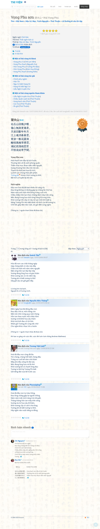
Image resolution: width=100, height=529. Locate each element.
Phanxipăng (36, 445)
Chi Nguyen (19, 524)
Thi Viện (16, 2)
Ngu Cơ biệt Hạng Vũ (22, 114)
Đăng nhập (84, 7)
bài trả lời (18, 74)
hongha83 (66, 141)
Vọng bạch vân (19, 131)
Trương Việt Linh (38, 406)
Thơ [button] (59, 7)
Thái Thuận (35, 126)
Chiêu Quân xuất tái (21, 129)
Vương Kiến (32, 102)
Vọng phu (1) (19, 92)
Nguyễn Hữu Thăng (39, 361)
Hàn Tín (17, 111)
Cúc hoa (17, 134)
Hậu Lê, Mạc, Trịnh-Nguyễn (30, 72)
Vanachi (22, 141)
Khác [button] (76, 7)
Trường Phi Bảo (32, 97)
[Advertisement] (50, 25)
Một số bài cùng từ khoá (24, 89)
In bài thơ (19, 84)
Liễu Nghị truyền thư (22, 119)
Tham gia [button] (67, 7)
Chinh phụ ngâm (20, 109)
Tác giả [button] (52, 7)
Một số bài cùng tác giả (24, 106)
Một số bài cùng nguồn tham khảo (29, 123)
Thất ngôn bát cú (26, 70)
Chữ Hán (25, 67)
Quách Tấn (35, 315)
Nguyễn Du (31, 94)
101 (25, 447)
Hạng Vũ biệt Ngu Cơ (22, 116)
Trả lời (17, 81)
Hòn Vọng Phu (19, 97)
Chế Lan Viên (30, 92)
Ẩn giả (16, 136)
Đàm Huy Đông (32, 99)
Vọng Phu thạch (20, 94)
